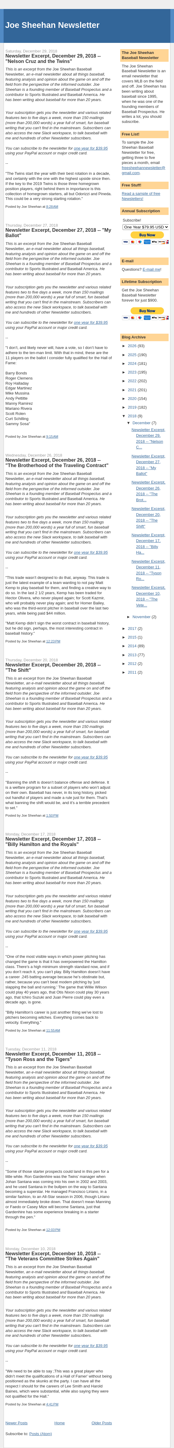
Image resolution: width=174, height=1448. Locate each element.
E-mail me (151, 269)
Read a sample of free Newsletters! (141, 196)
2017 (133, 628)
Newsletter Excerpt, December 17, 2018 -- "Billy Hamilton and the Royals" (53, 841)
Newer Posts (16, 1423)
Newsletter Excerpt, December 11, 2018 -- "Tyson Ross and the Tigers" (53, 1056)
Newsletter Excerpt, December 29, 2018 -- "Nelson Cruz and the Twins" (53, 58)
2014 (133, 646)
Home (59, 1423)
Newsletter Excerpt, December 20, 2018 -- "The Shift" (53, 667)
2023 (133, 372)
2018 (133, 416)
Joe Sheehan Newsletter (52, 25)
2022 (133, 381)
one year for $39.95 (91, 148)
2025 (133, 355)
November (142, 617)
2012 (133, 663)
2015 (133, 637)
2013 (133, 655)
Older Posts (102, 1423)
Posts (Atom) (40, 1434)
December (142, 423)
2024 (133, 363)
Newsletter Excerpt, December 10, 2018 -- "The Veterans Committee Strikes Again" (53, 1256)
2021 (133, 390)
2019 (133, 407)
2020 (133, 398)
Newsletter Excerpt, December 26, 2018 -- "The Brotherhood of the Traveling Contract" (56, 462)
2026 (133, 346)
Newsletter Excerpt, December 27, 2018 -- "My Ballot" (58, 232)
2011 (133, 672)
